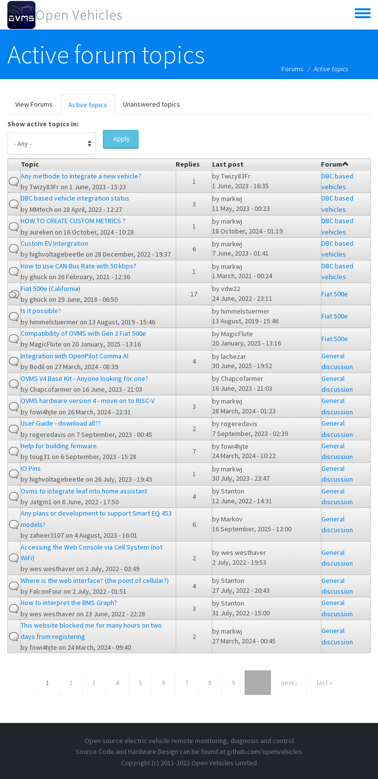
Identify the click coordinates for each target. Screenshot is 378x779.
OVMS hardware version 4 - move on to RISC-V (88, 400)
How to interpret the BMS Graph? (69, 602)
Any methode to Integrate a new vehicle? (81, 176)
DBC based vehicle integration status (75, 198)
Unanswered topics (151, 104)
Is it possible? (41, 310)
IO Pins (31, 468)
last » (324, 682)
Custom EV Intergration (54, 243)
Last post (228, 164)
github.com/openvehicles (264, 751)
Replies (188, 164)
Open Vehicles (79, 15)
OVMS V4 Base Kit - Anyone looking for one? (84, 378)
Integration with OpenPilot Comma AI (74, 355)
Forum (335, 164)
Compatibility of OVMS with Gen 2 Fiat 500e (83, 333)
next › (289, 682)
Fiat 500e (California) (50, 288)
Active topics (91, 107)
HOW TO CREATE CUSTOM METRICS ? (73, 220)
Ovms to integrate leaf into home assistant (84, 491)
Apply (121, 138)
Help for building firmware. (59, 445)
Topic (30, 164)
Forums (293, 68)
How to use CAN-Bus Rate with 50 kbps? (78, 265)
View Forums (34, 104)
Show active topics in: (43, 123)
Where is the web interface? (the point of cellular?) (95, 580)
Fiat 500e (334, 293)
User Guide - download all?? (61, 423)
